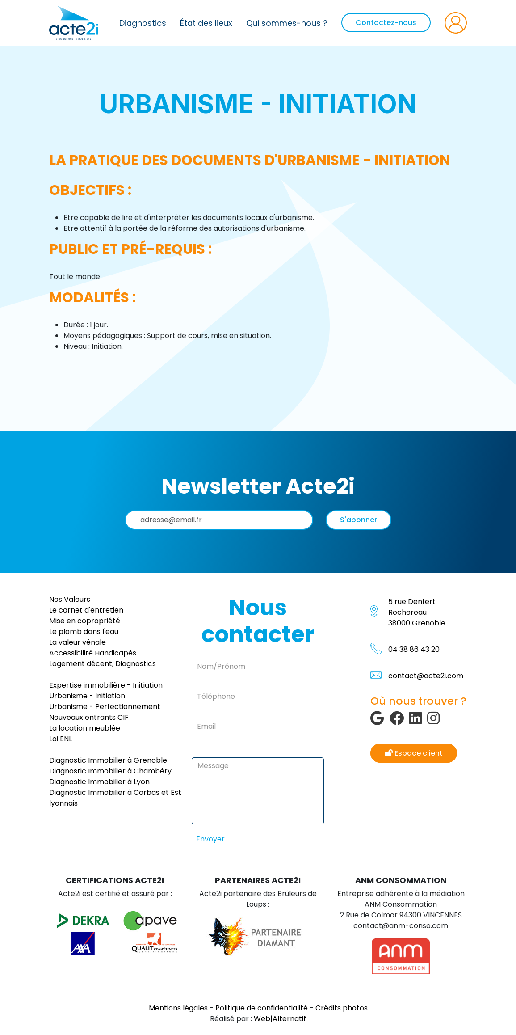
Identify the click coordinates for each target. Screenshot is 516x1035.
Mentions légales (178, 1008)
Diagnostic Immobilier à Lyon (99, 782)
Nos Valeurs (69, 599)
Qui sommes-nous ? (286, 23)
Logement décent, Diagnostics (102, 664)
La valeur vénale (77, 642)
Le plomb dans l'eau (83, 631)
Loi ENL (60, 739)
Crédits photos (341, 1008)
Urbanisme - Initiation (87, 696)
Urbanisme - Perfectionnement (104, 706)
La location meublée (84, 728)
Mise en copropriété (84, 621)
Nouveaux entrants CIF (89, 717)
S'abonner (358, 520)
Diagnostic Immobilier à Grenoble (108, 760)
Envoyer (210, 839)
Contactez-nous (386, 22)
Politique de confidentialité (261, 1008)
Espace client (414, 753)
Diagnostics (142, 23)
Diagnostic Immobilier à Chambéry (110, 771)
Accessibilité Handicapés (92, 653)
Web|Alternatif (280, 1019)
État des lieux (206, 23)
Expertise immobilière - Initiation (106, 685)
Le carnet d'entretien (86, 610)
